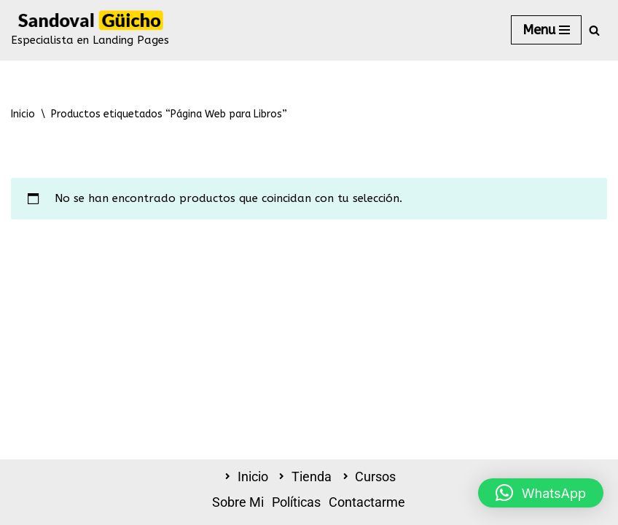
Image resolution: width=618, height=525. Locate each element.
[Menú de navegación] (546, 29)
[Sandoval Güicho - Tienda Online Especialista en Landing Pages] (90, 30)
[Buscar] (594, 30)
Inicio (23, 114)
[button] (540, 493)
